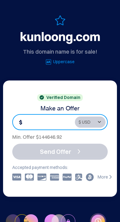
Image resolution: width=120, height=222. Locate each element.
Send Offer (60, 151)
